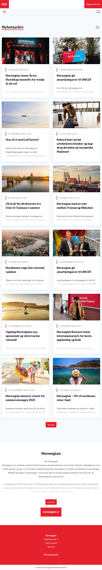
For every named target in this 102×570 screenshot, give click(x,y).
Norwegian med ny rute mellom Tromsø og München (75, 205)
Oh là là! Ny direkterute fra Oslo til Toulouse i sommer (23, 205)
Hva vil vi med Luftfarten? (22, 139)
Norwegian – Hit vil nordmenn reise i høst (76, 398)
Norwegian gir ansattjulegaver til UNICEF (74, 77)
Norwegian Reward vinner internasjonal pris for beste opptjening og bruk (74, 335)
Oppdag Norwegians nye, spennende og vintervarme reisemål (23, 335)
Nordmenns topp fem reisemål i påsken (25, 269)
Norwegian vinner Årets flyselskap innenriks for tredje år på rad (25, 79)
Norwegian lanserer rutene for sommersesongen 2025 (25, 398)
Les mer (51, 502)
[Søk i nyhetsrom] (98, 12)
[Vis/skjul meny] (4, 12)
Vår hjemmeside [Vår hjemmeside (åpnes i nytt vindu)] (51, 554)
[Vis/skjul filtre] (97, 27)
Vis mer (51, 424)
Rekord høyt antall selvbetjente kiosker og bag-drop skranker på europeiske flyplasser (75, 145)
